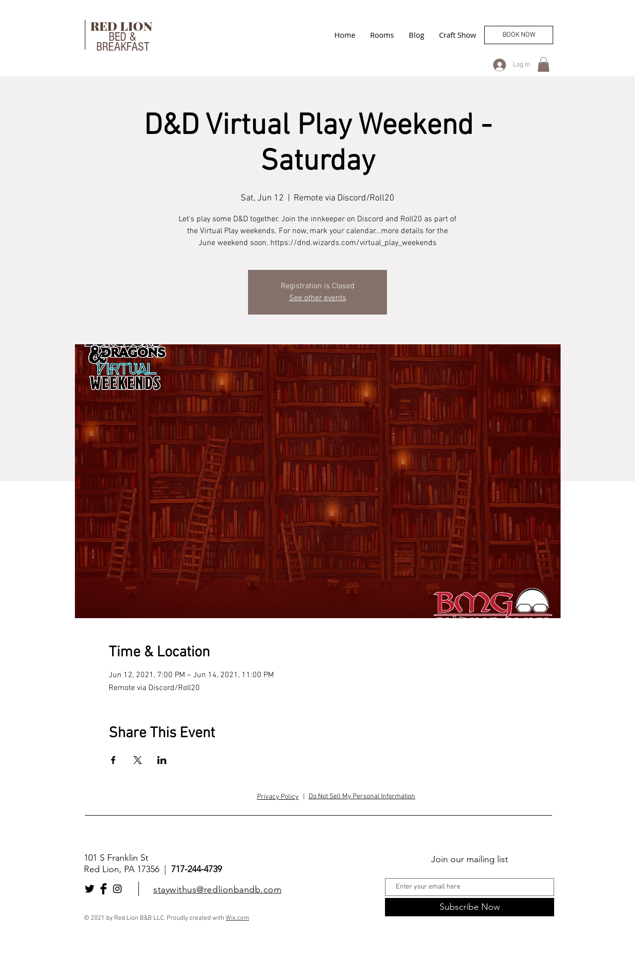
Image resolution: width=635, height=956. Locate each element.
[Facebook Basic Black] (103, 888)
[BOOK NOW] (518, 35)
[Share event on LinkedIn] (162, 760)
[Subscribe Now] (469, 907)
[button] (543, 64)
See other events (317, 298)
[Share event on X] (137, 760)
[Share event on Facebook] (113, 760)
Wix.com (237, 918)
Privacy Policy (278, 797)
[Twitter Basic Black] (89, 888)
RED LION (122, 25)
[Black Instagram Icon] (117, 888)
